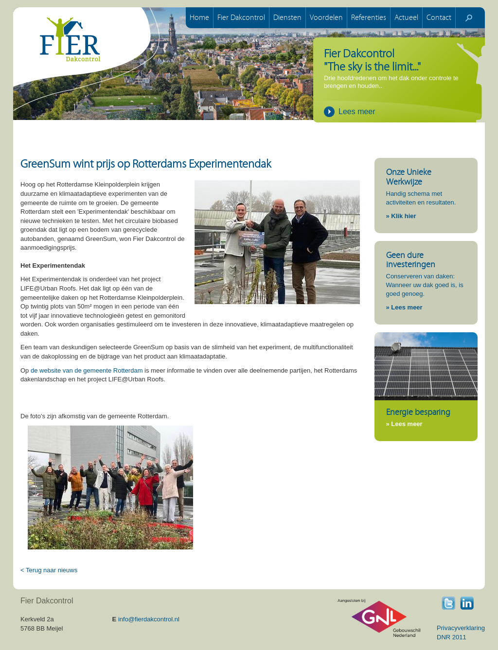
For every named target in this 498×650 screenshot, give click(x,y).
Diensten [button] (287, 17)
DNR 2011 (451, 637)
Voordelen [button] (326, 17)
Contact (439, 17)
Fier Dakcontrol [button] (241, 17)
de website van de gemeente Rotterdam (85, 370)
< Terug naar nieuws (48, 570)
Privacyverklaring (461, 628)
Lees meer (356, 111)
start (468, 18)
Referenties (368, 17)
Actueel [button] (406, 17)
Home (199, 17)
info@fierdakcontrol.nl (148, 619)
